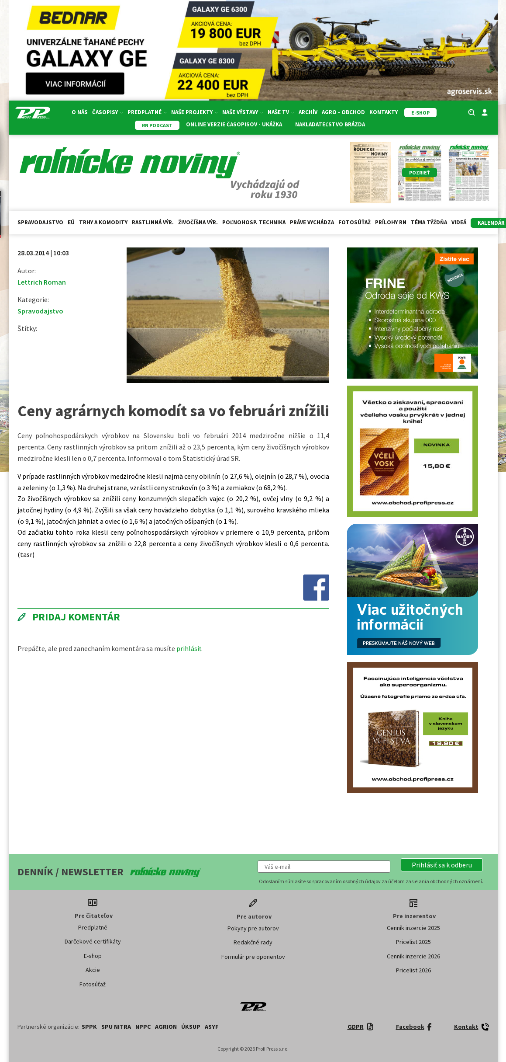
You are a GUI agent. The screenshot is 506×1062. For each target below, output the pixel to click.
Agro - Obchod (343, 112)
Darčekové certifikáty (93, 941)
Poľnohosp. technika (254, 222)
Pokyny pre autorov (253, 928)
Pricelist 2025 (413, 942)
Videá (458, 222)
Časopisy (107, 112)
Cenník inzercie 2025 (413, 928)
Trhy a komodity (103, 222)
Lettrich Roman (41, 282)
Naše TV (281, 112)
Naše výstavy (242, 112)
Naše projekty (194, 112)
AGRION (166, 1027)
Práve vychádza (312, 222)
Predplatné (147, 112)
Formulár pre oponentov (253, 957)
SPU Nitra (116, 1027)
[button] (442, 864)
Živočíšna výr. (198, 222)
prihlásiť (188, 648)
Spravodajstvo (40, 222)
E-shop (93, 956)
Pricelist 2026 (413, 970)
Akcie (93, 970)
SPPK (89, 1027)
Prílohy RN (390, 222)
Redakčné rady (253, 942)
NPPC (143, 1027)
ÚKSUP (190, 1027)
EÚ (71, 222)
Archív (308, 112)
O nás (80, 112)
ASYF (212, 1027)
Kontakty (383, 112)
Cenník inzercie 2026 (413, 956)
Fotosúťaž (354, 222)
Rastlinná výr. (153, 222)
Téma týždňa (429, 222)
